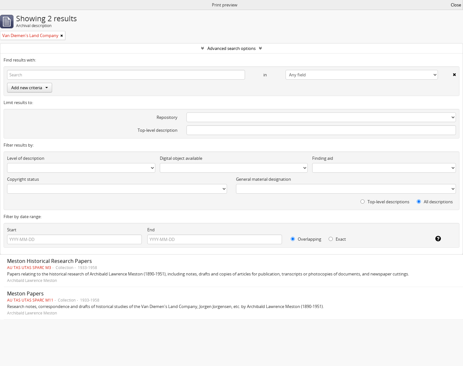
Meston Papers (25, 293)
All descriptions (435, 202)
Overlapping (306, 239)
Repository (167, 117)
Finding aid (322, 158)
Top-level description (157, 130)
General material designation (263, 179)
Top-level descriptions (384, 202)
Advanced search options (231, 48)
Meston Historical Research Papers (49, 261)
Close (456, 5)
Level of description (25, 158)
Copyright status (23, 179)
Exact (337, 239)
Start (11, 230)
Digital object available (181, 158)
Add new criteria (29, 88)
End (151, 230)
